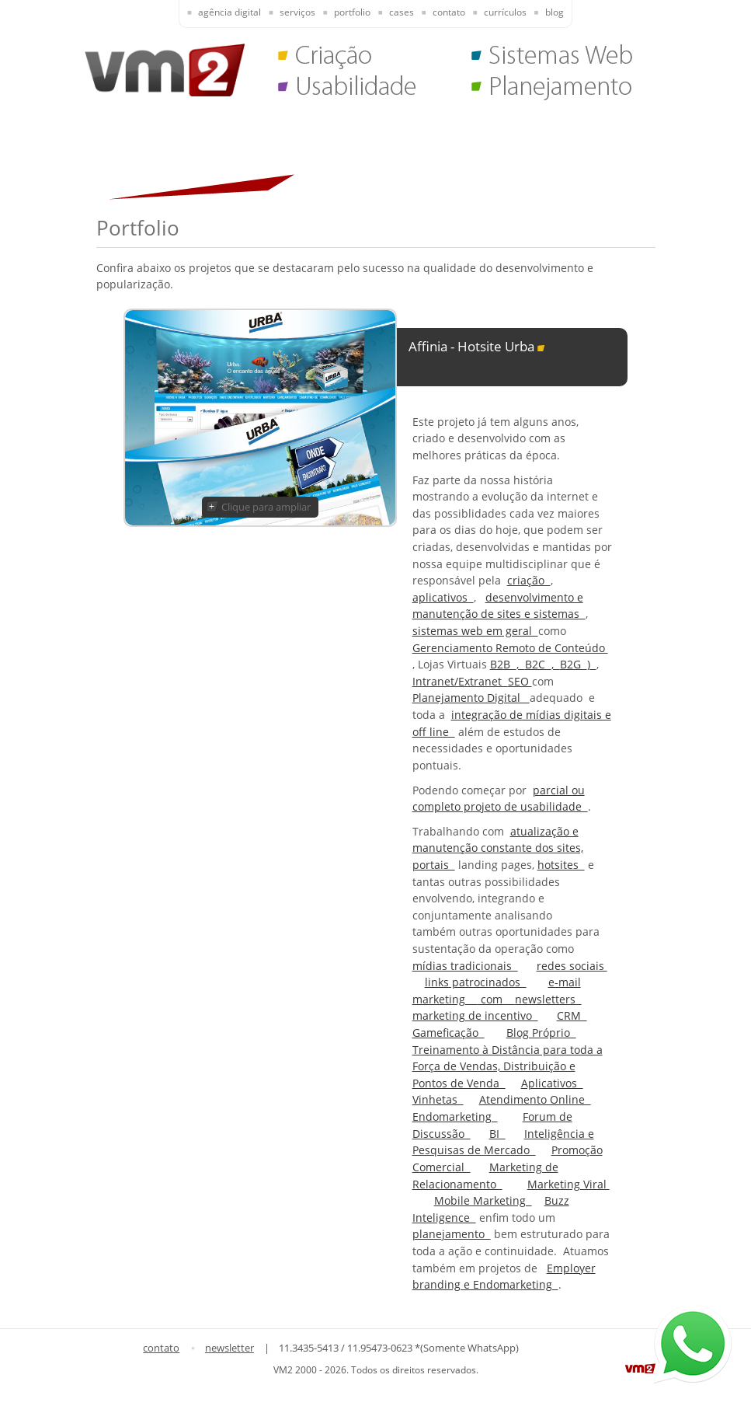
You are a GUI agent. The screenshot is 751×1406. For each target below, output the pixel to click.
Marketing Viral (568, 1184)
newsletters (548, 999)
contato (161, 1348)
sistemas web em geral (475, 630)
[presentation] (220, 13)
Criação (360, 58)
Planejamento (553, 89)
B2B (503, 664)
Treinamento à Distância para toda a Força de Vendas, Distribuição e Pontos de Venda (507, 1066)
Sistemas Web (553, 58)
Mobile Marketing (483, 1200)
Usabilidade (360, 89)
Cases (401, 12)
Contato (449, 12)
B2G (573, 664)
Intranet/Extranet (460, 681)
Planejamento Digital (471, 697)
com (496, 999)
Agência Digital (229, 12)
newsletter (229, 1348)
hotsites (561, 864)
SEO (520, 681)
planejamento (451, 1233)
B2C (538, 664)
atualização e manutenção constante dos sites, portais (497, 848)
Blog (554, 12)
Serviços (297, 12)
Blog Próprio (541, 1032)
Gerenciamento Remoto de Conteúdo (510, 647)
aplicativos (443, 597)
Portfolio (352, 12)
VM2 (165, 69)
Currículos (505, 12)
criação (529, 580)
